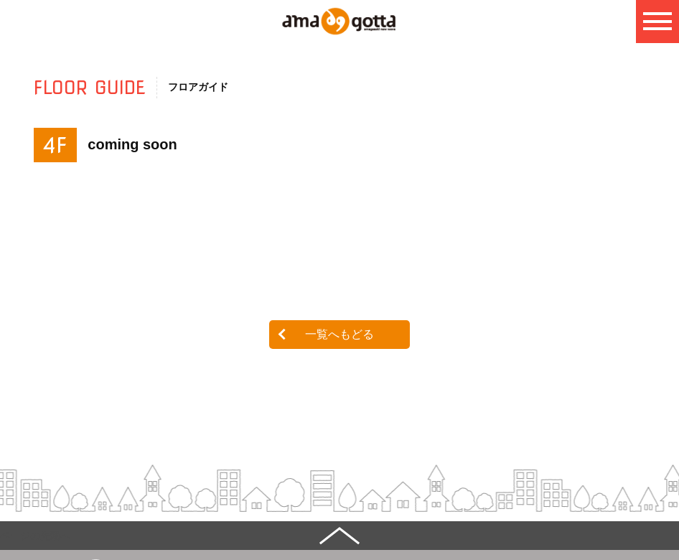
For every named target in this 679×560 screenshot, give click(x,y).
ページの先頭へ (35, 535)
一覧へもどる (339, 334)
